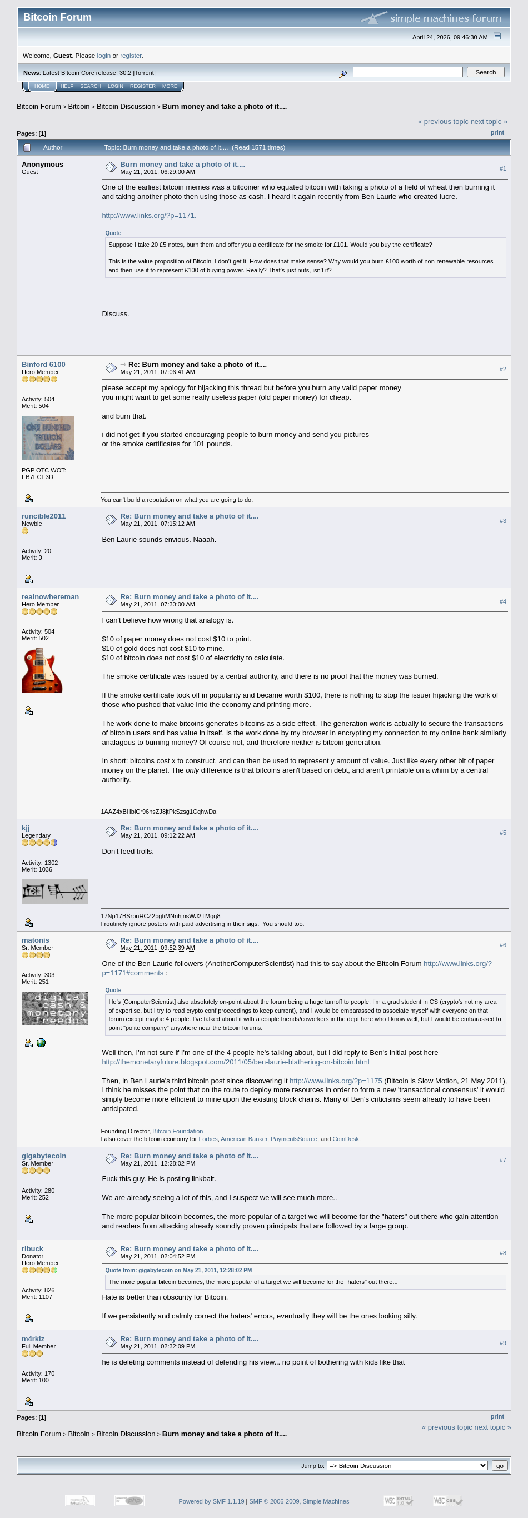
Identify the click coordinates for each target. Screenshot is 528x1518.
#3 (503, 520)
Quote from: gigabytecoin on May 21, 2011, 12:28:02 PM (178, 1270)
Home (41, 86)
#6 (503, 945)
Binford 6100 (44, 364)
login (104, 55)
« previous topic (443, 121)
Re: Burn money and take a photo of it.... (197, 364)
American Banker (244, 1139)
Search (91, 86)
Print (497, 132)
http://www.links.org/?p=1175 (336, 1081)
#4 (503, 601)
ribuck (32, 1249)
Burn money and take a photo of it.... (224, 106)
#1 (503, 168)
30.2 (125, 72)
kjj (25, 828)
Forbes (207, 1139)
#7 (503, 1160)
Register (143, 86)
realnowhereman (50, 597)
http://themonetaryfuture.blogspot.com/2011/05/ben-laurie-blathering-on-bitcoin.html (235, 1062)
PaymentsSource (294, 1139)
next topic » (489, 121)
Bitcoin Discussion (126, 106)
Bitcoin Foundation (177, 1131)
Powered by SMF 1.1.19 (212, 1501)
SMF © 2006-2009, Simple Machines (300, 1501)
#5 (503, 832)
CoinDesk (345, 1139)
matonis (35, 940)
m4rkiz (33, 1339)
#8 (503, 1253)
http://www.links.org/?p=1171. (149, 215)
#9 (503, 1343)
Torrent (144, 72)
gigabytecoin (44, 1156)
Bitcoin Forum (39, 106)
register (130, 55)
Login (115, 86)
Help (67, 86)
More (169, 86)
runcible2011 (44, 516)
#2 (503, 369)
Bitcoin (79, 106)
